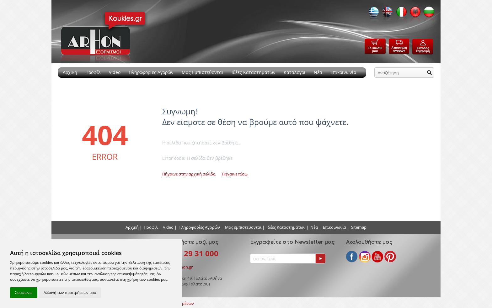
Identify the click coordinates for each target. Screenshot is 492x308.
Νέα (318, 72)
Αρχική (70, 72)
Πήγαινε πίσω (235, 174)
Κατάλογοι (295, 72)
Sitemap (358, 227)
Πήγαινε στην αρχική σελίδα (189, 174)
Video (114, 72)
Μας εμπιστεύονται (243, 227)
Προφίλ (93, 72)
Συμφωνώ (23, 292)
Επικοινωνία (343, 72)
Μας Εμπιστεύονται (202, 72)
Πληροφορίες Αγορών (151, 72)
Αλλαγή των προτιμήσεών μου (70, 292)
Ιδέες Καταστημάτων (253, 72)
